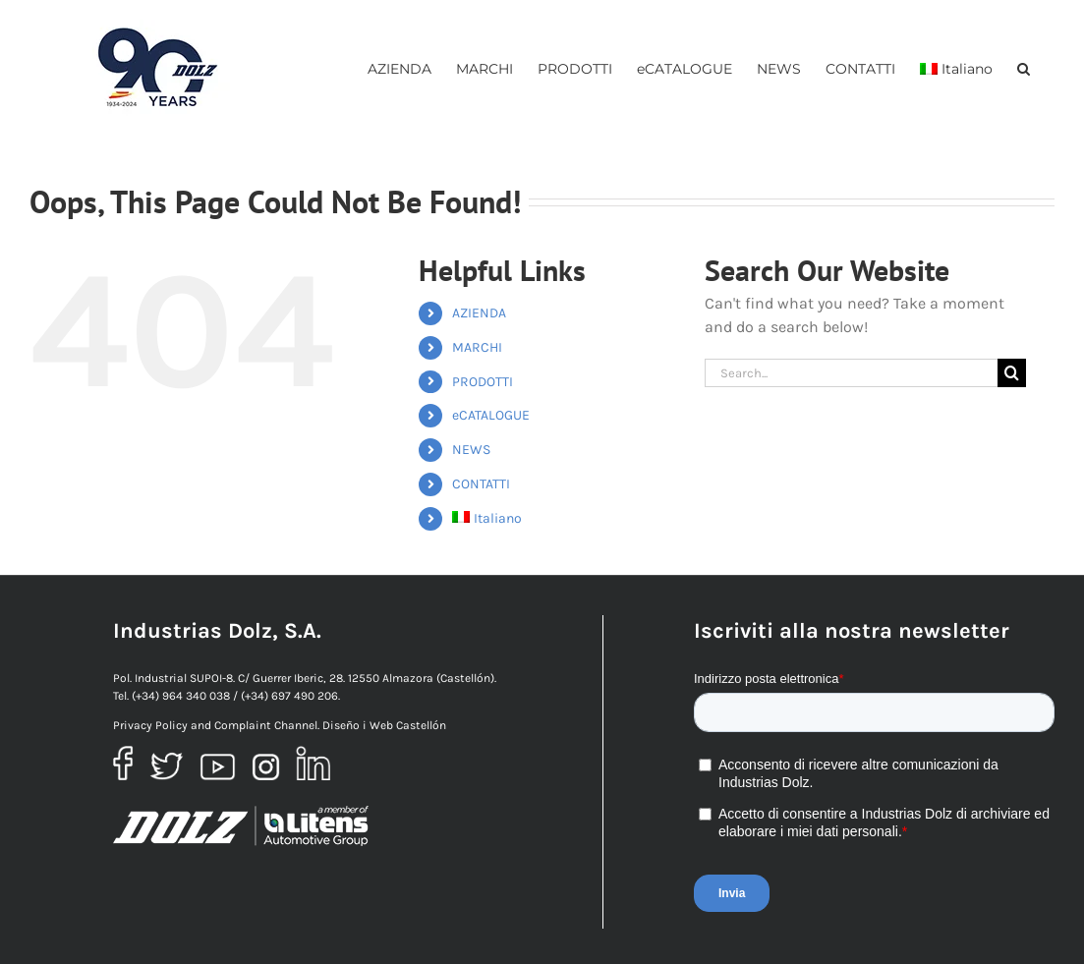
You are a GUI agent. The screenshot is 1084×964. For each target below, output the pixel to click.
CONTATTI (481, 484)
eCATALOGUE (491, 415)
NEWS (471, 449)
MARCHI (477, 347)
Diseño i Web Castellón (384, 725)
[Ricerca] (1012, 373)
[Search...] (851, 373)
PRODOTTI (482, 381)
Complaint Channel (265, 725)
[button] (1023, 68)
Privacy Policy (150, 725)
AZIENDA (479, 313)
